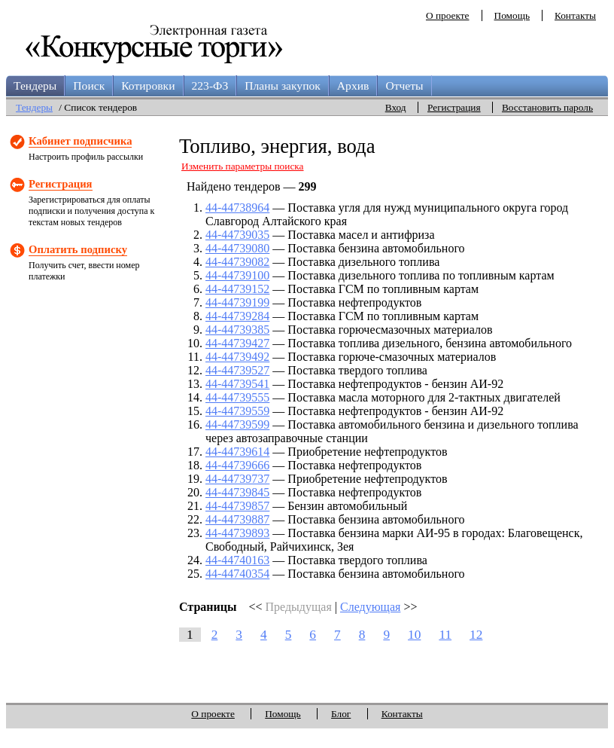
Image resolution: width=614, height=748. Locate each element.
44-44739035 (237, 234)
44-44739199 (237, 302)
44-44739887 (237, 519)
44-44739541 (237, 383)
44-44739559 (237, 411)
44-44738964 (237, 207)
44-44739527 (237, 370)
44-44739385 (237, 329)
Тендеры (35, 85)
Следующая (370, 606)
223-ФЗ (210, 85)
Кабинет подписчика (80, 141)
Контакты (575, 15)
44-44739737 (237, 478)
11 (445, 634)
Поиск (89, 85)
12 (476, 634)
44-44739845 (237, 492)
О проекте (448, 15)
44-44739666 (237, 465)
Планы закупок (283, 85)
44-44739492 (237, 356)
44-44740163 (237, 560)
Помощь (512, 15)
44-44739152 (237, 288)
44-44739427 (237, 343)
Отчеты (404, 85)
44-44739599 (237, 424)
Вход (395, 107)
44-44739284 (237, 316)
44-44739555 (237, 397)
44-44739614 (237, 451)
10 (414, 634)
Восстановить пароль (547, 107)
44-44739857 (237, 505)
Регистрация (454, 107)
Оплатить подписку (78, 249)
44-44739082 (237, 261)
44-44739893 (237, 533)
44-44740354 (237, 573)
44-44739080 (237, 248)
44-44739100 (237, 275)
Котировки (148, 85)
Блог (341, 713)
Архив (353, 85)
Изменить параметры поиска (242, 166)
